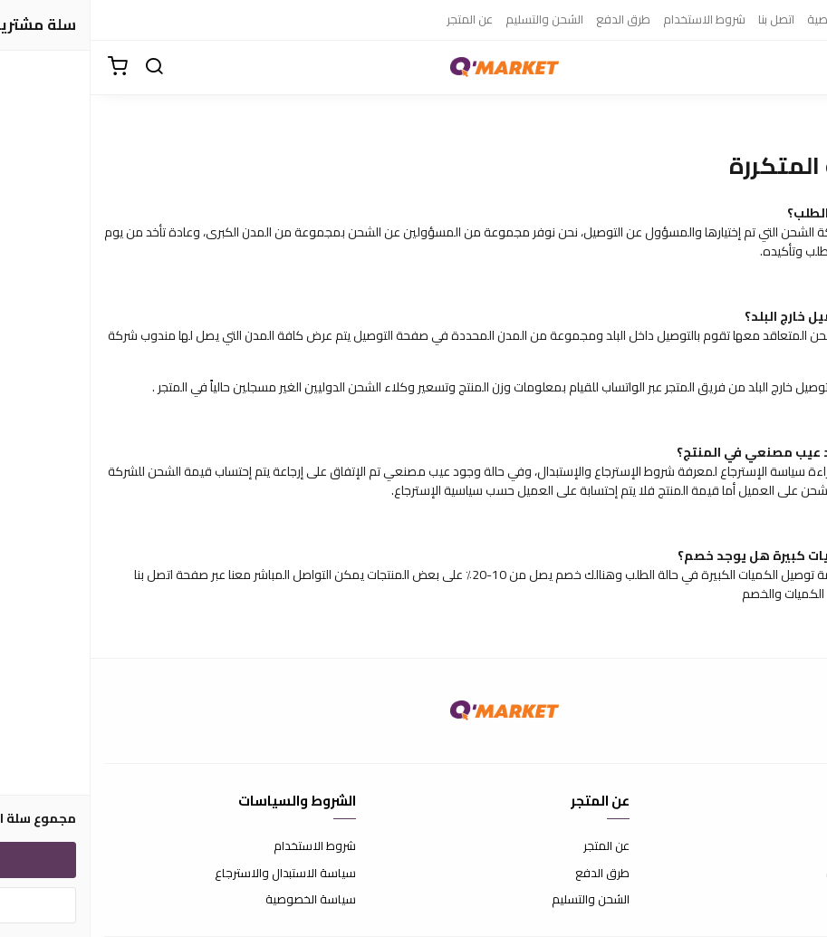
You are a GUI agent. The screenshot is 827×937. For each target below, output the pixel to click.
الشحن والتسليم (454, 19)
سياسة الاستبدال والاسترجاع (194, 874)
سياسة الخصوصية (761, 19)
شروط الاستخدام (613, 19)
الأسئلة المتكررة (774, 874)
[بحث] (63, 67)
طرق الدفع (532, 19)
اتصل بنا (686, 19)
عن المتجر (379, 19)
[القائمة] (799, 67)
